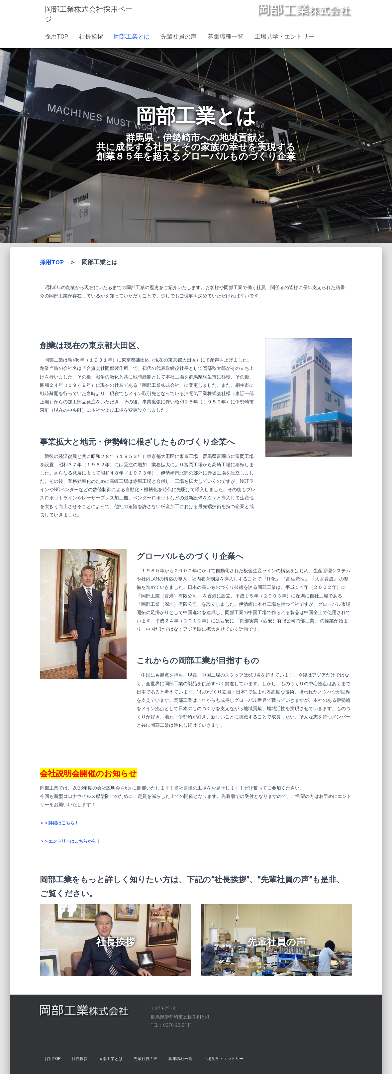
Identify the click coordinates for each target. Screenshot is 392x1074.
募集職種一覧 (226, 36)
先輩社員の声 (179, 36)
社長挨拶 (91, 36)
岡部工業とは (132, 36)
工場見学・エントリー (284, 36)
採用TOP (56, 36)
